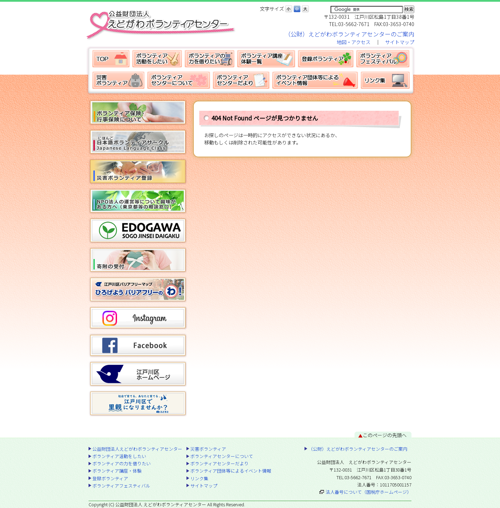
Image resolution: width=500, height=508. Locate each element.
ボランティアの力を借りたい (209, 58)
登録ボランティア (325, 58)
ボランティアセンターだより (241, 80)
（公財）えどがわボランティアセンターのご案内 (349, 34)
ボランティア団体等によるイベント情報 (315, 80)
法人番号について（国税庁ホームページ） (368, 492)
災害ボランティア (118, 80)
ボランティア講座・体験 (266, 58)
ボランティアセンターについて (178, 80)
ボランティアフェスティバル (382, 58)
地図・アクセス (353, 42)
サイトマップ (399, 42)
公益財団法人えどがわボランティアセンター (111, 58)
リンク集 (385, 80)
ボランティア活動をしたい (157, 58)
